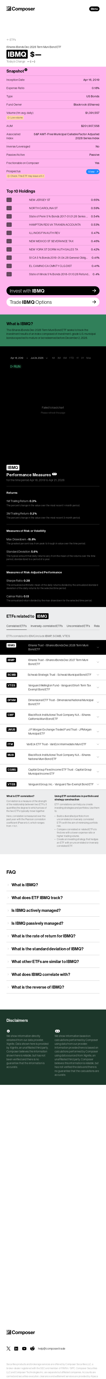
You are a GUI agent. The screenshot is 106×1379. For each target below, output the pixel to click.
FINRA (64, 1368)
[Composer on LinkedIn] (16, 1348)
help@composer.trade (51, 1348)
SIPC (72, 1368)
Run (15, 366)
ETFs (13, 40)
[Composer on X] (8, 1349)
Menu (94, 9)
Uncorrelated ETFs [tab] (78, 626)
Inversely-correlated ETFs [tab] (47, 626)
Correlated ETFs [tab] (16, 626)
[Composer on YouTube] (24, 1348)
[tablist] (53, 626)
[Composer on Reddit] (32, 1348)
